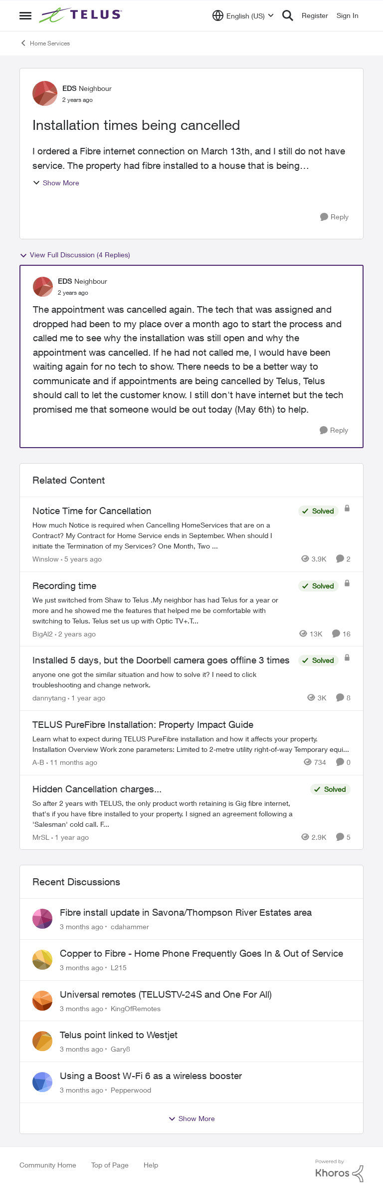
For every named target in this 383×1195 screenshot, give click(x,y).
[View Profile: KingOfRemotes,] (42, 1001)
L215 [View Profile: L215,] (119, 967)
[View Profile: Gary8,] (42, 1041)
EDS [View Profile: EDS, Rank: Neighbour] (69, 88)
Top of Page (110, 1165)
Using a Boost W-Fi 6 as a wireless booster (151, 1075)
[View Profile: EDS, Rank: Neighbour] (44, 93)
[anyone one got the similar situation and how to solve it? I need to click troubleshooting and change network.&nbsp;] (162, 679)
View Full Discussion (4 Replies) (74, 254)
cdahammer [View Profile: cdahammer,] (130, 926)
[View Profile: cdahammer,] (42, 919)
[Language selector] (243, 15)
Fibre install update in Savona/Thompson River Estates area (186, 912)
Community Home (47, 1165)
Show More (55, 182)
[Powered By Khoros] (340, 1171)
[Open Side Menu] (25, 15)
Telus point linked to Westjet (119, 1034)
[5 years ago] (81, 559)
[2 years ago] (75, 633)
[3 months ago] (81, 926)
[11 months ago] (71, 762)
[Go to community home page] (82, 15)
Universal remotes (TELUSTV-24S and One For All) (166, 994)
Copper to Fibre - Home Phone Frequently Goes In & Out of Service (201, 953)
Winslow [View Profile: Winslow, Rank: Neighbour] (45, 559)
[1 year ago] (86, 697)
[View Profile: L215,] (42, 960)
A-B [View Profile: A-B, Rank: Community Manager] (38, 762)
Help (151, 1165)
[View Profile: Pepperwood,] (42, 1082)
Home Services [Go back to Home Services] (44, 43)
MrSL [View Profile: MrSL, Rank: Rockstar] (40, 836)
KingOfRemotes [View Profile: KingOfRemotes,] (136, 1008)
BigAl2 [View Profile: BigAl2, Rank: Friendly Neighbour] (42, 633)
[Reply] (334, 217)
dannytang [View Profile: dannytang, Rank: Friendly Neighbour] (49, 697)
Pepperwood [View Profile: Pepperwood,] (131, 1090)
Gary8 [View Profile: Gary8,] (120, 1049)
